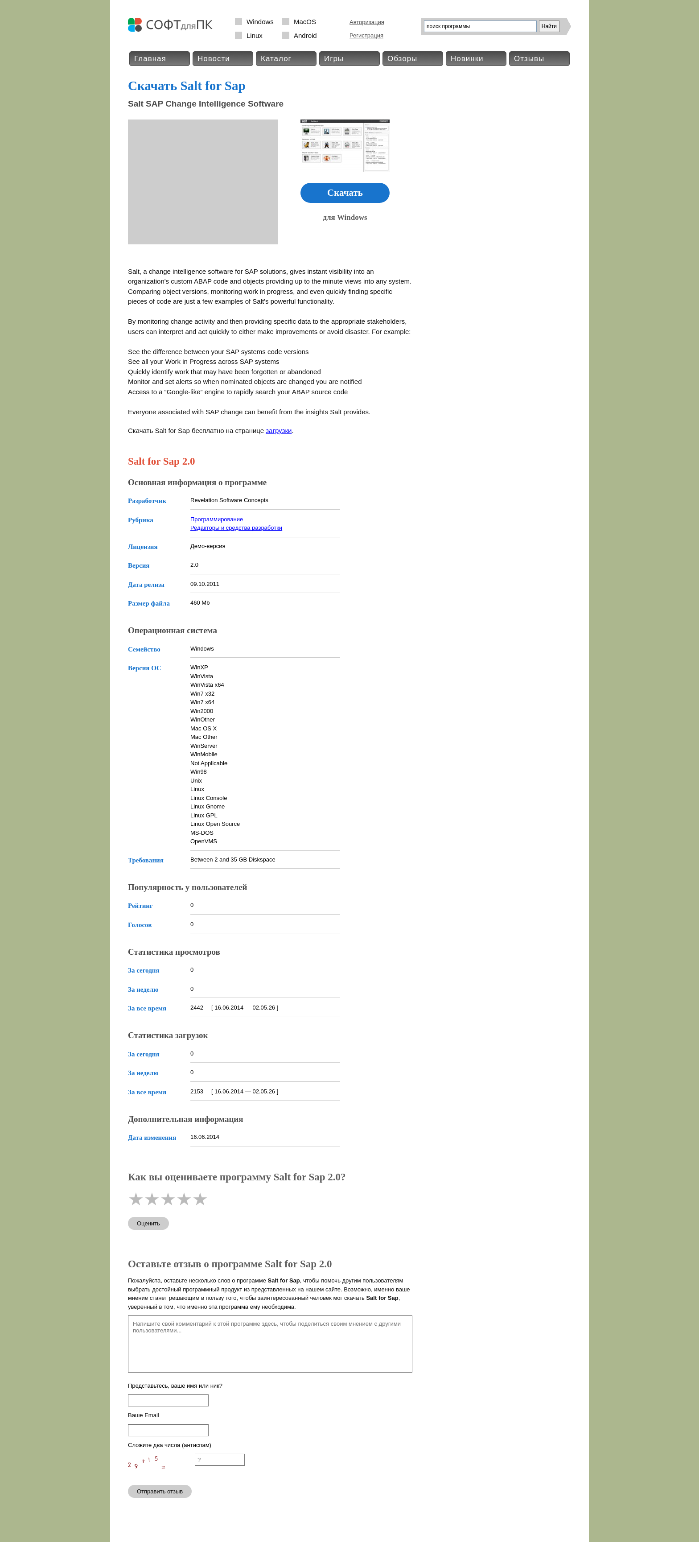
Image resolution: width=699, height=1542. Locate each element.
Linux (255, 35)
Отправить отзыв (160, 1491)
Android (305, 35)
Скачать (345, 192)
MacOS (305, 21)
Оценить (148, 1223)
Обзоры (402, 58)
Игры (334, 58)
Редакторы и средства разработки (236, 527)
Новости (213, 58)
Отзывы (529, 58)
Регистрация (366, 35)
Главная (150, 58)
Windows (260, 21)
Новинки (467, 58)
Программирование (216, 519)
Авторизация (367, 22)
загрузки (279, 430)
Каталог (276, 58)
